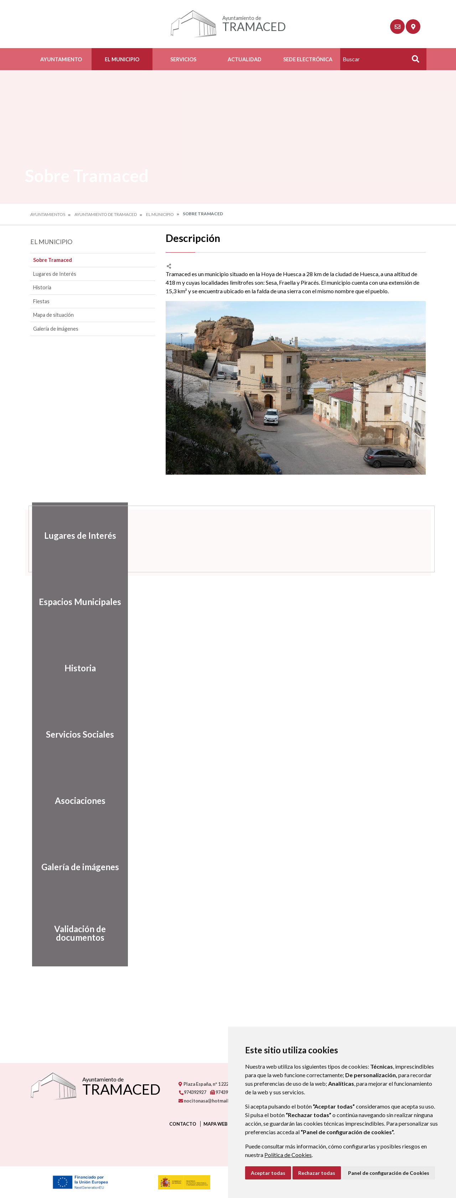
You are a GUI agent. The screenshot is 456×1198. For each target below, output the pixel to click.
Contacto (182, 1124)
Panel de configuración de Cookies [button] (388, 1173)
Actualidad (244, 59)
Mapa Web (215, 1124)
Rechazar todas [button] (316, 1173)
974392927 (192, 1092)
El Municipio (122, 59)
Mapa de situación (53, 315)
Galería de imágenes (55, 329)
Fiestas (41, 301)
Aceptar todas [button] (268, 1173)
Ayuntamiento (61, 59)
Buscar (412, 61)
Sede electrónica (307, 59)
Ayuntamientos (47, 214)
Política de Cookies (288, 1154)
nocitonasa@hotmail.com (208, 1101)
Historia (42, 287)
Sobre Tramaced (52, 260)
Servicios (183, 59)
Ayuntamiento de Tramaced (105, 214)
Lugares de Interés (54, 274)
